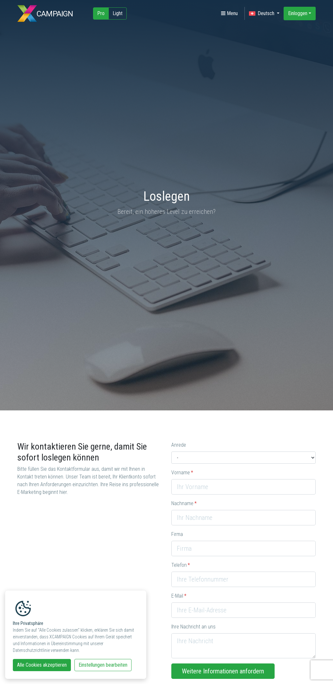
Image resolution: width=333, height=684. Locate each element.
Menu (229, 13)
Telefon (179, 565)
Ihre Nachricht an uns (193, 627)
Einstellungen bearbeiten (103, 665)
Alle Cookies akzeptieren (42, 665)
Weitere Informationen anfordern (223, 671)
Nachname (182, 503)
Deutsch (262, 13)
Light (118, 13)
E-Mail (177, 596)
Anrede (178, 445)
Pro (101, 13)
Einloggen (297, 13)
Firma (177, 534)
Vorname (180, 472)
